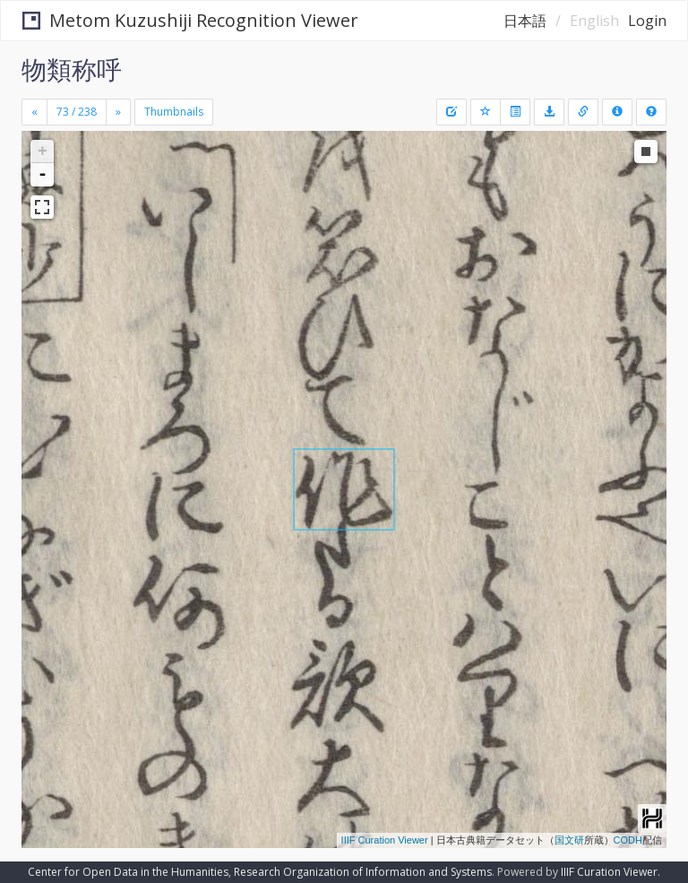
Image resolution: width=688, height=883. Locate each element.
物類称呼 (72, 69)
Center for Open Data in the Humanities (128, 871)
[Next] (118, 112)
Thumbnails (173, 111)
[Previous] (34, 112)
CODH (628, 840)
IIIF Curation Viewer (384, 840)
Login (647, 20)
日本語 (524, 20)
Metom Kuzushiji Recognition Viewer (190, 20)
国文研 (569, 840)
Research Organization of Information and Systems (363, 871)
